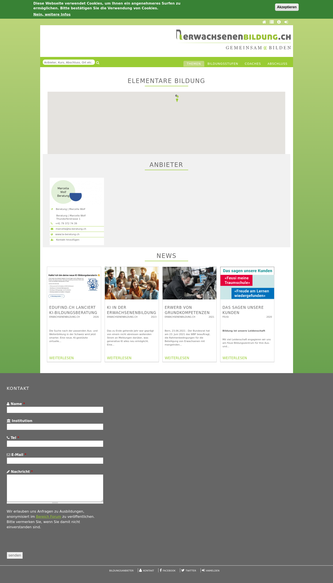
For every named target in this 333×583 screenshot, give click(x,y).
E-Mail (16, 455)
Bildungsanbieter (121, 570)
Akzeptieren (287, 7)
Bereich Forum (48, 517)
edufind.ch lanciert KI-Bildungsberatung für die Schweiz (73, 312)
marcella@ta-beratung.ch (68, 229)
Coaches (253, 63)
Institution (19, 421)
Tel (13, 438)
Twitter (191, 570)
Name (16, 404)
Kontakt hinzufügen (65, 239)
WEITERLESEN (61, 358)
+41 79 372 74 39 (64, 223)
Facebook (169, 570)
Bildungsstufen (223, 63)
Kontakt (148, 570)
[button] (177, 98)
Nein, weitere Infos (52, 14)
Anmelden (212, 570)
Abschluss (277, 63)
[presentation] (40, 543)
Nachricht (20, 472)
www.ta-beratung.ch (65, 234)
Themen (194, 63)
